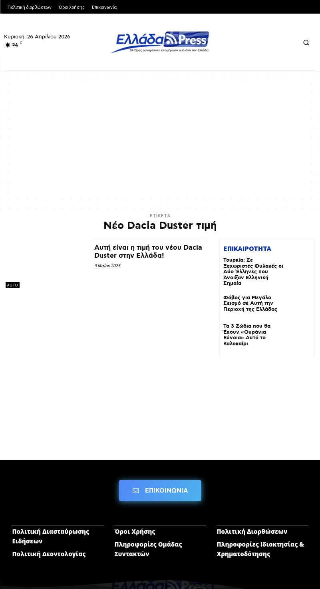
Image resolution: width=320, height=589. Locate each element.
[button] (306, 42)
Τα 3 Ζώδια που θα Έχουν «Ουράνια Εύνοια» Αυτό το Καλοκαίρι (252, 323)
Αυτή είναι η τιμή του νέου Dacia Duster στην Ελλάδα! (141, 251)
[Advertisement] (160, 139)
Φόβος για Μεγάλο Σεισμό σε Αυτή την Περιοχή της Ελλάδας (248, 295)
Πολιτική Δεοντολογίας (49, 543)
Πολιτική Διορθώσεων (252, 520)
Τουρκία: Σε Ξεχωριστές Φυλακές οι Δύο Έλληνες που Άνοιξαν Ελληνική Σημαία (253, 268)
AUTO (12, 285)
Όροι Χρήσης (135, 520)
